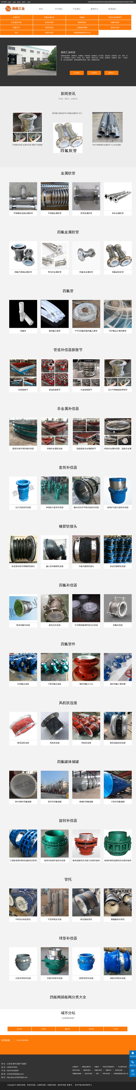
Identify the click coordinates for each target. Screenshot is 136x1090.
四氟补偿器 (68, 22)
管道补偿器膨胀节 (95, 17)
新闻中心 (94, 9)
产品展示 (77, 9)
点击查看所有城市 (68, 1013)
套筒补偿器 (13, 22)
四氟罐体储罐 (13, 27)
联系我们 (112, 9)
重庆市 (19, 2)
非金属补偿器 (122, 17)
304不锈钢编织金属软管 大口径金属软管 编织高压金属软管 (106, 140)
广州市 (28, 2)
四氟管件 (95, 22)
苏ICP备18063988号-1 (83, 1080)
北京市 (9, 2)
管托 (68, 27)
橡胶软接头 (41, 22)
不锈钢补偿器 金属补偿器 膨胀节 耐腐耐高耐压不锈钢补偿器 (27, 140)
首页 (41, 9)
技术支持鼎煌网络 (22, 1035)
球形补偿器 (95, 27)
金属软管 (13, 17)
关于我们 (59, 9)
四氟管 (67, 17)
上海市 (14, 2)
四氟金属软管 (41, 17)
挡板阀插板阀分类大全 (122, 27)
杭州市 (23, 2)
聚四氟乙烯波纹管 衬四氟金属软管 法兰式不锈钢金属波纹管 (67, 108)
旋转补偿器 (41, 27)
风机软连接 (122, 22)
